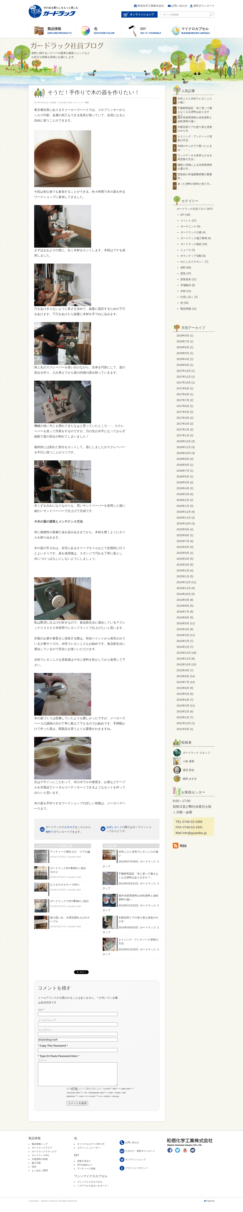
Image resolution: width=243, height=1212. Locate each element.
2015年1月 (183, 576)
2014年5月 (183, 623)
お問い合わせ (179, 5)
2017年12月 (184, 370)
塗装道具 (185, 279)
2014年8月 (183, 605)
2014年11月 (184, 588)
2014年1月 (183, 646)
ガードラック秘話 (191, 244)
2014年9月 (183, 599)
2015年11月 (184, 517)
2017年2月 (183, 429)
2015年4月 (183, 558)
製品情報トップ (40, 1148)
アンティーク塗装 (86, 1173)
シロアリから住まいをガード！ (93, 1190)
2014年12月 (184, 582)
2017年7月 (183, 400)
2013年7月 (183, 682)
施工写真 (36, 1167)
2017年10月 (184, 382)
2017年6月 (183, 406)
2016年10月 (184, 453)
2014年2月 (183, 640)
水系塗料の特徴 (40, 1163)
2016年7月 (183, 470)
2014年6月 (183, 617)
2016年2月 (183, 500)
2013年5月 (183, 693)
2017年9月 (183, 388)
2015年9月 (183, 529)
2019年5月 (183, 353)
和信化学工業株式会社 (150, 5)
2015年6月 (183, 546)
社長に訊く (187, 296)
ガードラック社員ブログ (191, 208)
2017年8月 (183, 394)
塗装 (183, 273)
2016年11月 (184, 447)
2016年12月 (184, 441)
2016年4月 (183, 488)
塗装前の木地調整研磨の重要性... (195, 176)
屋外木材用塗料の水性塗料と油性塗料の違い (195, 119)
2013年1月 (183, 717)
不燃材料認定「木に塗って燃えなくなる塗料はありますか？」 (195, 111)
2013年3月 (183, 705)
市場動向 (185, 285)
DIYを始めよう (84, 1169)
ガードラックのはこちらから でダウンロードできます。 (68, 829)
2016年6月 (183, 476)
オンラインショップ (142, 14)
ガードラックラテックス (44, 1156)
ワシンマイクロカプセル (89, 1186)
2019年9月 (183, 335)
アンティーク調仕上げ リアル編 (70, 851)
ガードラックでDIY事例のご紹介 (69, 901)
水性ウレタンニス (74, 643)
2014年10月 (184, 593)
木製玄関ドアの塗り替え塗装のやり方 (195, 128)
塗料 (183, 267)
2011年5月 (183, 729)
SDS (34, 1171)
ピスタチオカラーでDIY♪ (65, 884)
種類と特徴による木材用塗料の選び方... (195, 166)
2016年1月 (183, 505)
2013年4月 (183, 699)
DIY (154, 31)
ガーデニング (188, 226)
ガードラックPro (40, 1160)
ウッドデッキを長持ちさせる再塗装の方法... (195, 157)
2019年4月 (183, 359)
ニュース (185, 249)
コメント (42, 1060)
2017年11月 (184, 376)
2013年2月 (183, 711)
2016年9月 (183, 458)
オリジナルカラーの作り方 (91, 1148)
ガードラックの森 (191, 232)
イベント (185, 220)
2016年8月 (183, 464)
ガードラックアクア (42, 1152)
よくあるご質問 (40, 1175)
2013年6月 (183, 687)
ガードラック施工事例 (193, 238)
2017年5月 (183, 411)
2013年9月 (183, 670)
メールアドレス (47, 1020)
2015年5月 (183, 552)
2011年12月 (184, 723)
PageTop (210, 1205)
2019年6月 (183, 347)
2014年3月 (183, 635)
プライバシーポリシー (136, 1172)
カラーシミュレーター (88, 1152)
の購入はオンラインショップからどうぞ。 (128, 829)
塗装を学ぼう (84, 1165)
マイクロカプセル (198, 31)
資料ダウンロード (204, 5)
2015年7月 (183, 541)
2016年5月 (183, 482)
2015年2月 (183, 570)
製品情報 (61, 31)
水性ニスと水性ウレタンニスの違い (195, 100)
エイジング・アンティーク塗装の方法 (195, 138)
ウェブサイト (45, 1030)
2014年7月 (183, 611)
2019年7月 (183, 341)
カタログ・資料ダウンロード (140, 1155)
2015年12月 (184, 511)
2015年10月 (184, 523)
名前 (41, 1009)
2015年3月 (183, 564)
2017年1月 (183, 435)
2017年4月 (183, 417)
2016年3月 (183, 494)
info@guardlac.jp (194, 833)
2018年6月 (183, 364)
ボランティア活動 (191, 255)
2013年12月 (184, 652)
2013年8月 (183, 676)
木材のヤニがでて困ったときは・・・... (195, 147)
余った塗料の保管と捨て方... (195, 183)
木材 (183, 291)
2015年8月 (183, 535)
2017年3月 (183, 423)
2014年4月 (183, 629)
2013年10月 (184, 664)
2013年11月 (184, 658)
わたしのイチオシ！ (192, 261)
